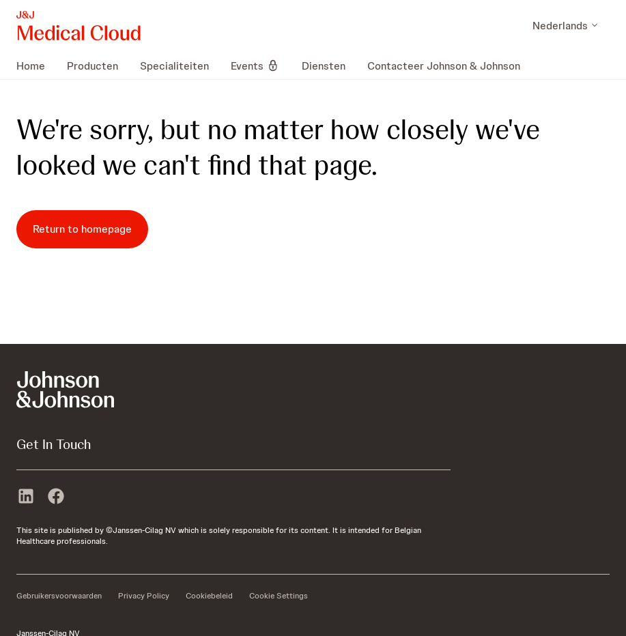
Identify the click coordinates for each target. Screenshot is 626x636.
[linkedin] (25, 497)
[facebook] (56, 497)
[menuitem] (36, 65)
